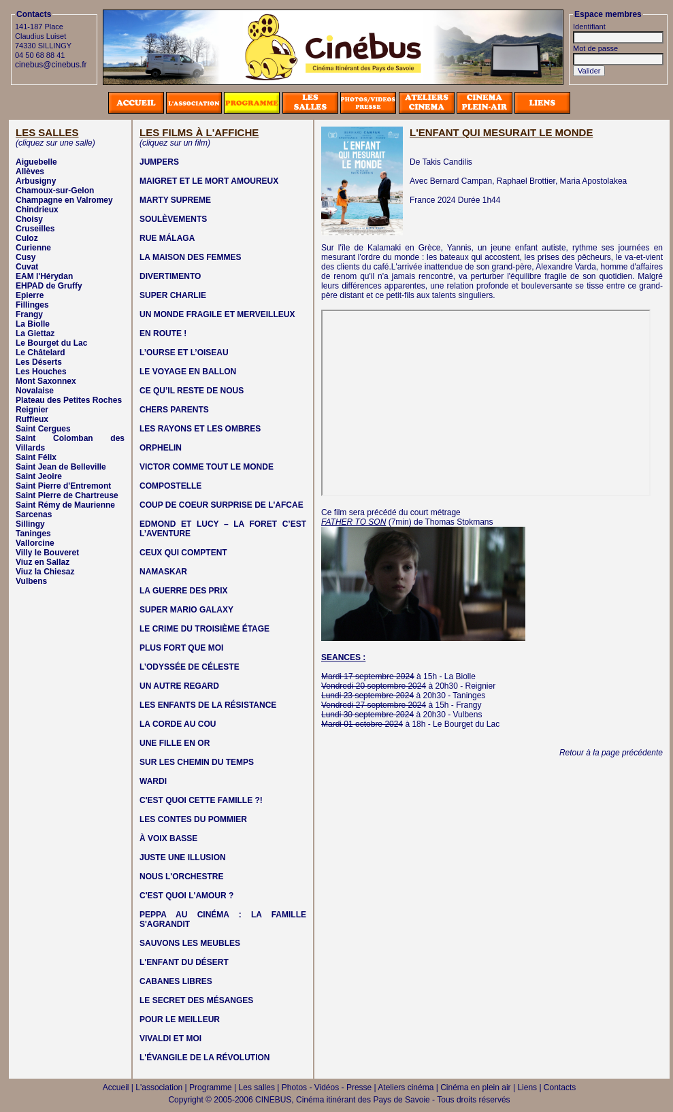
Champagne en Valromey (64, 200)
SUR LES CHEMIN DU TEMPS (196, 762)
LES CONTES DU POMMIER (193, 819)
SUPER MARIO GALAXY (186, 610)
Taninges (33, 533)
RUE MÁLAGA (167, 238)
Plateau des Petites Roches (69, 400)
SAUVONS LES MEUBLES (189, 943)
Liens (527, 1087)
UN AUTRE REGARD (179, 686)
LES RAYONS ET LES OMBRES (200, 429)
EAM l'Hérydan (44, 276)
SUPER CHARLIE (172, 295)
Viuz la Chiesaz (45, 571)
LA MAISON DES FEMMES (190, 257)
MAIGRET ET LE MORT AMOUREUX (208, 181)
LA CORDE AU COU (177, 724)
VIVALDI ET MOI (170, 1038)
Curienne (33, 247)
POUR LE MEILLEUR (179, 1019)
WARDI (153, 781)
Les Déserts (39, 362)
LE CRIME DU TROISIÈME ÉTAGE (204, 629)
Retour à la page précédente (611, 752)
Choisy (29, 219)
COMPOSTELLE (170, 486)
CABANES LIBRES (175, 981)
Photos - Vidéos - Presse (327, 1087)
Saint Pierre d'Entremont (63, 486)
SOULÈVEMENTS (173, 219)
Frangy (29, 314)
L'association (158, 1087)
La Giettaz (35, 333)
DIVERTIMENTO (170, 276)
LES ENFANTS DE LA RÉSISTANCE (207, 705)
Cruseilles (35, 228)
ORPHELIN (160, 448)
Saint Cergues (43, 429)
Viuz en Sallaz (42, 562)
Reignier (32, 409)
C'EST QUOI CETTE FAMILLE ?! (201, 800)
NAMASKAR (163, 571)
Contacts (560, 1087)
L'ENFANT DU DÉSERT (184, 962)
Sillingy (30, 524)
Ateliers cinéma (405, 1087)
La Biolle (33, 324)
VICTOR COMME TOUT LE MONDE (206, 467)
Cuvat (27, 267)
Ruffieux (32, 419)
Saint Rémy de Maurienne (65, 505)
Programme (210, 1087)
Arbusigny (36, 181)
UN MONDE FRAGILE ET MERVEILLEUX (217, 314)
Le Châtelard (40, 352)
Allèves (30, 171)
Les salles (257, 1087)
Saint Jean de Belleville (61, 467)
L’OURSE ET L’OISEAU (184, 352)
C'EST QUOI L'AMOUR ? (186, 895)
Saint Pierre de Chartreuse (67, 495)
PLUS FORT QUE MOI (181, 648)
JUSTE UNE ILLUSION (182, 857)
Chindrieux (37, 209)
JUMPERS (159, 162)
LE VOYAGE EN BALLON (187, 371)
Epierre (30, 295)
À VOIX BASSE (168, 838)
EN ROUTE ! (162, 333)
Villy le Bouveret (47, 552)
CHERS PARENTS (174, 409)
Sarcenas (34, 514)
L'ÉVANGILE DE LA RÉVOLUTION (204, 1057)
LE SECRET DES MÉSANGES (196, 1000)
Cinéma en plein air (475, 1087)
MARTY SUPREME (175, 200)
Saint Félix (36, 457)
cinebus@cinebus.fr (51, 64)
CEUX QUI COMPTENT (183, 552)
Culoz (27, 238)
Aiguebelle (36, 162)
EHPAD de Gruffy (49, 286)
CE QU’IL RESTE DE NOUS (191, 390)
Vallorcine (35, 543)
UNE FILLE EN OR (174, 743)
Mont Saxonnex (46, 381)
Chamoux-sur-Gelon (55, 190)
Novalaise (35, 390)
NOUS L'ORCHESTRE (181, 876)
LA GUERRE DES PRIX (183, 590)
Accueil (116, 1087)
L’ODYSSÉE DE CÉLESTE (189, 667)
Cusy (25, 257)
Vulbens (31, 581)
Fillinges (32, 305)
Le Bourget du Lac (51, 343)
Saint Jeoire (39, 476)
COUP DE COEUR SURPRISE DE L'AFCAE (221, 505)
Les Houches (41, 371)
